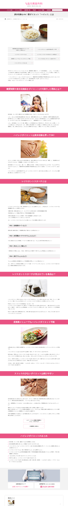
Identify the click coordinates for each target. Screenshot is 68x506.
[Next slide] (60, 504)
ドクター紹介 (9, 10)
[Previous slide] (7, 504)
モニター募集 (41, 10)
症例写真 (49, 10)
